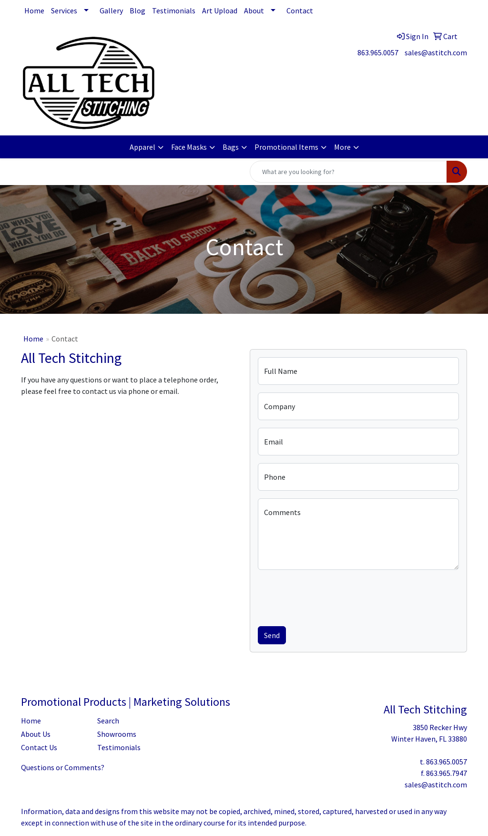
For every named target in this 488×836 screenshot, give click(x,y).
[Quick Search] (348, 172)
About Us (36, 734)
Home (34, 10)
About (254, 10)
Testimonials (173, 10)
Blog (137, 10)
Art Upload (219, 10)
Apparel (142, 147)
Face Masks (189, 147)
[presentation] (330, 596)
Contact (299, 10)
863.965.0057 (377, 52)
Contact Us (39, 747)
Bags (231, 147)
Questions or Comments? (62, 767)
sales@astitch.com (436, 52)
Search (108, 720)
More (342, 147)
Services (64, 10)
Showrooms (116, 734)
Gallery (111, 10)
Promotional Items (286, 147)
